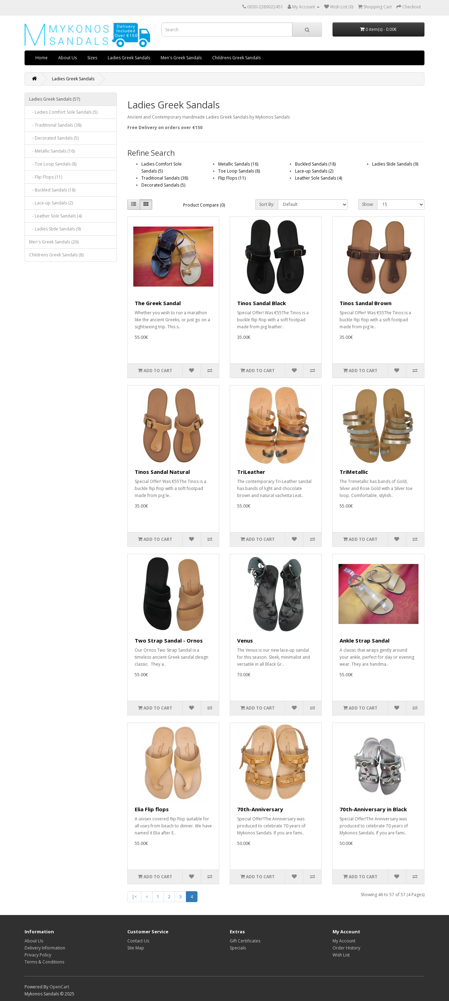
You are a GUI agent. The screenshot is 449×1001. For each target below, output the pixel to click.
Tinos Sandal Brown (365, 303)
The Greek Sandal (158, 303)
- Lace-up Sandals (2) (51, 203)
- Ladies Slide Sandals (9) (55, 229)
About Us (67, 58)
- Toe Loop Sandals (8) (52, 164)
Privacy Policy (38, 955)
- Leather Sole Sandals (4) (55, 216)
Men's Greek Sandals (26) (54, 242)
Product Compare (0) (204, 205)
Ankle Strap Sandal (364, 640)
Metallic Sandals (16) (238, 164)
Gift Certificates (245, 941)
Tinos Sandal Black (261, 303)
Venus (245, 640)
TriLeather (251, 471)
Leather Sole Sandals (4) (318, 178)
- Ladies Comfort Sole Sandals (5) (63, 112)
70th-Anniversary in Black (373, 809)
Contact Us (138, 941)
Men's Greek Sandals (181, 58)
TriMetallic (354, 471)
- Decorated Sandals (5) (54, 138)
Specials (238, 948)
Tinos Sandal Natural (162, 471)
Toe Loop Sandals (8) (239, 171)
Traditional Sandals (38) (164, 178)
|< (134, 897)
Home (41, 58)
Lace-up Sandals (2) (314, 171)
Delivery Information (45, 948)
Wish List (341, 955)
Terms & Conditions (44, 962)
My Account (344, 941)
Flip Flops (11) (232, 178)
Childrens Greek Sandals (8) (56, 255)
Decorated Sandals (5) (163, 185)
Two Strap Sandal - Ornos (169, 640)
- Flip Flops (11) (45, 177)
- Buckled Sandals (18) (52, 190)
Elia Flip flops (152, 809)
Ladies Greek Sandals (129, 58)
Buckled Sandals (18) (315, 164)
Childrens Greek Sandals (236, 58)
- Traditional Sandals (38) (55, 125)
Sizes (92, 58)
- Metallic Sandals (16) (52, 151)
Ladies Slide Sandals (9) (395, 164)
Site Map (135, 948)
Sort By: (266, 204)
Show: (368, 204)
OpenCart (59, 987)
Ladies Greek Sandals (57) (54, 99)
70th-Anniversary (260, 809)
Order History (346, 948)
